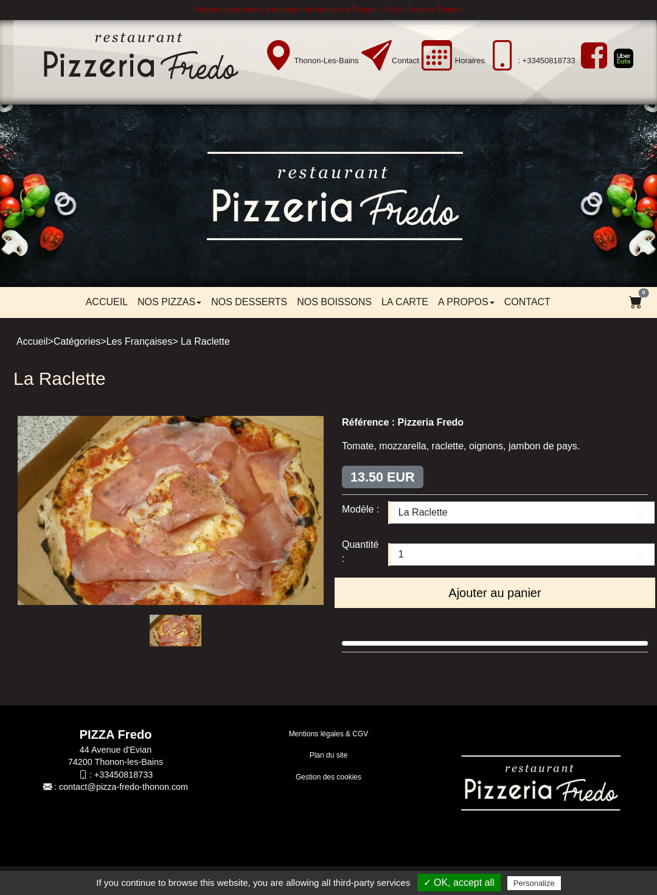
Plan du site (329, 755)
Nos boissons (334, 302)
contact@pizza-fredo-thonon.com (123, 787)
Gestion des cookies (328, 777)
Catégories (77, 341)
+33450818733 (123, 774)
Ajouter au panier (494, 593)
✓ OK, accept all (459, 882)
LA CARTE (404, 302)
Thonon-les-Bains (326, 60)
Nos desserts (249, 302)
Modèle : (360, 509)
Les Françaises (139, 341)
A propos (466, 302)
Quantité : (360, 551)
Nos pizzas (169, 302)
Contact (405, 60)
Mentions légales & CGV (329, 734)
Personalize (534, 883)
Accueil (107, 302)
